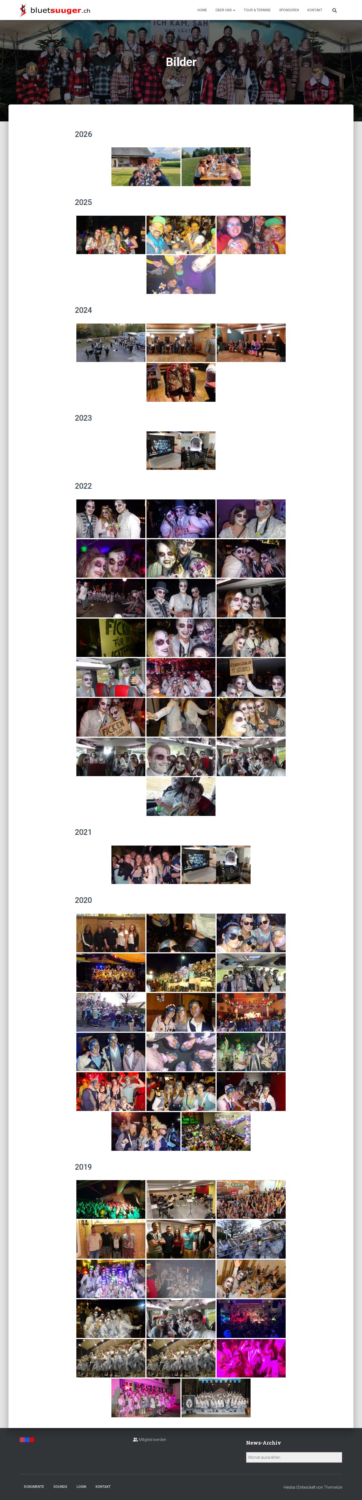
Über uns (225, 10)
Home (202, 10)
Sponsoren (289, 10)
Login (81, 1487)
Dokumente (34, 1487)
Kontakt (314, 10)
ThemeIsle (333, 1487)
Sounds (60, 1487)
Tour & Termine (257, 10)
